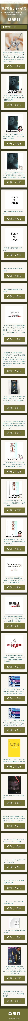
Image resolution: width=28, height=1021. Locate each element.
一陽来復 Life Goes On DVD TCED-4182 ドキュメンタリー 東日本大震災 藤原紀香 (13, 994)
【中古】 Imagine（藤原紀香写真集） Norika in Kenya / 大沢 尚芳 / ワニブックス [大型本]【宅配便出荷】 (14, 580)
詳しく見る (14, 66)
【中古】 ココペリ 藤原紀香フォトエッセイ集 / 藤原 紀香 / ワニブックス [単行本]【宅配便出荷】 (14, 98)
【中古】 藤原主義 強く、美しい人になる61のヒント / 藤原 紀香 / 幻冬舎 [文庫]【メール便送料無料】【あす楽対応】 (14, 464)
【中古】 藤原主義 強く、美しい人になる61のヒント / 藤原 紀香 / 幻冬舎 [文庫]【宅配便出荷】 (14, 503)
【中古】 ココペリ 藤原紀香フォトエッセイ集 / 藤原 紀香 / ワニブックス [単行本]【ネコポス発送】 (14, 136)
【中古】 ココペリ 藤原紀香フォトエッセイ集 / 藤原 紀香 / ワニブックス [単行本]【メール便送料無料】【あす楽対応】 (14, 175)
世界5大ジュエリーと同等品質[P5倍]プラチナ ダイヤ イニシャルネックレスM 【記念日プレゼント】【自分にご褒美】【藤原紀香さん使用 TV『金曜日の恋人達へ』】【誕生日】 (14, 57)
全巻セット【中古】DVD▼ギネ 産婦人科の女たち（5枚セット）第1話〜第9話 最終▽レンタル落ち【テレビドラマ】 (14, 819)
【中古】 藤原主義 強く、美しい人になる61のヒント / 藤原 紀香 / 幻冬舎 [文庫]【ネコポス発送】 (14, 541)
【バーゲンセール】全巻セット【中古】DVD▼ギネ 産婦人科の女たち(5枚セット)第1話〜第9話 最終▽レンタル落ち (14, 691)
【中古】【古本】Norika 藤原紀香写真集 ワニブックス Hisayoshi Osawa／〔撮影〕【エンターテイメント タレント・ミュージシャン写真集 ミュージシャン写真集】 (14, 330)
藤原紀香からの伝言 (13, 8)
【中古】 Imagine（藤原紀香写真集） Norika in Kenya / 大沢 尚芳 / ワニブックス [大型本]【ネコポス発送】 (14, 619)
